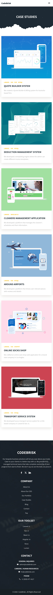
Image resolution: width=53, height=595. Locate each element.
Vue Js (26, 531)
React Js (27, 535)
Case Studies (26, 500)
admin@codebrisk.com (26, 564)
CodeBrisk (6, 3)
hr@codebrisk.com (26, 571)
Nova (26, 544)
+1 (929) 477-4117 (26, 579)
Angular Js (26, 539)
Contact (26, 509)
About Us (26, 487)
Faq (26, 513)
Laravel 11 (26, 526)
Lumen (26, 548)
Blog (26, 504)
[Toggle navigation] (49, 3)
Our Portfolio (26, 495)
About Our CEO (26, 491)
